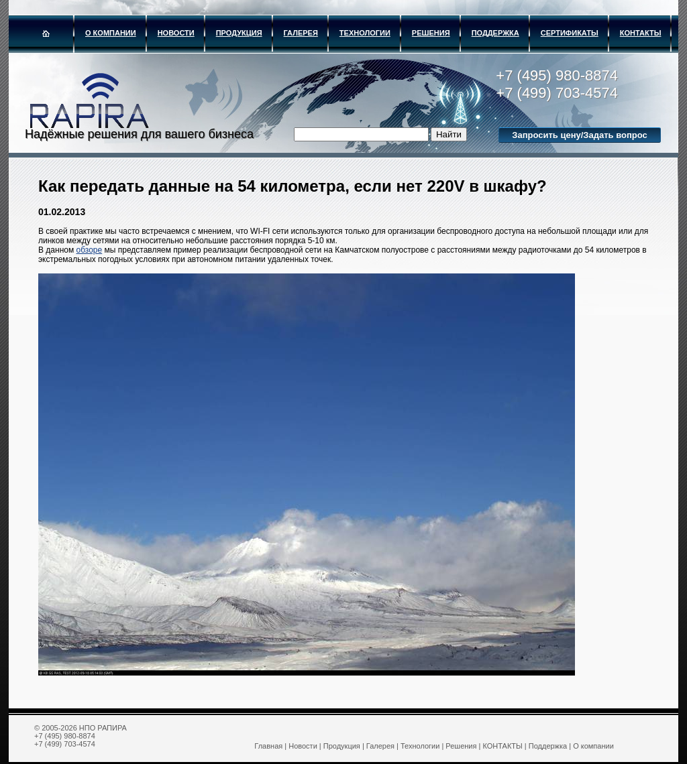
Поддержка (495, 33)
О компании (110, 33)
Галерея (301, 33)
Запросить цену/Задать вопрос (579, 135)
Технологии (364, 33)
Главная (268, 746)
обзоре (89, 250)
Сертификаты (569, 33)
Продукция (239, 33)
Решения (431, 33)
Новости (176, 33)
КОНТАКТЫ (641, 33)
